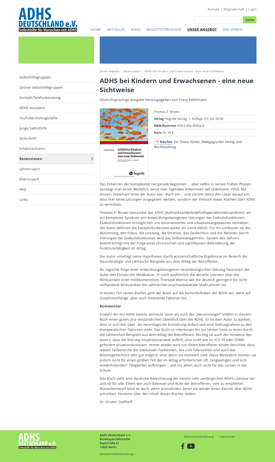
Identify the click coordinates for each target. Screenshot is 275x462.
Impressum (226, 436)
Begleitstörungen (163, 29)
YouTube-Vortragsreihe (38, 118)
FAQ (22, 189)
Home (96, 29)
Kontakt (213, 9)
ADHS (135, 29)
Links (23, 199)
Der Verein (232, 29)
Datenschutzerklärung (198, 436)
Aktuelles (116, 29)
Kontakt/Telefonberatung (40, 97)
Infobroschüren (32, 148)
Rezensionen (132, 71)
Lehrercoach (29, 169)
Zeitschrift (27, 138)
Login (252, 9)
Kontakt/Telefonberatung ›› (117, 454)
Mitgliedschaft (233, 9)
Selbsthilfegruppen (35, 77)
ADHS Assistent (32, 107)
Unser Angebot (202, 29)
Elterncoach (29, 179)
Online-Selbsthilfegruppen (41, 87)
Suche (249, 20)
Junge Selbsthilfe (33, 128)
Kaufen (166, 141)
